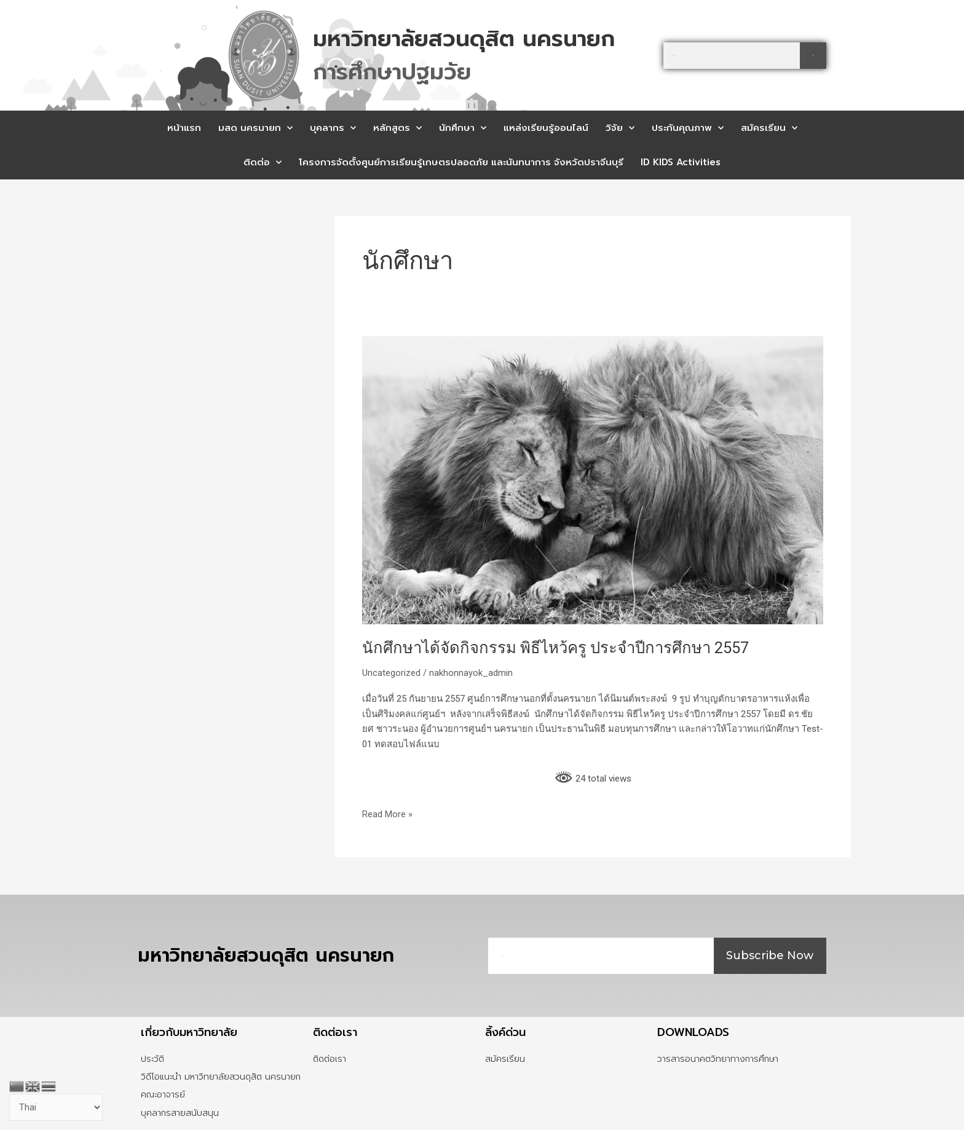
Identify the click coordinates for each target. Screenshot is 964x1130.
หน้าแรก (184, 128)
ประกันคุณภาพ (688, 128)
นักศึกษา (462, 128)
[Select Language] (56, 1107)
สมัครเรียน (769, 128)
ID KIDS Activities (681, 162)
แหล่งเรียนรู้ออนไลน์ (546, 128)
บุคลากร (333, 128)
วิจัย (620, 128)
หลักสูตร (397, 128)
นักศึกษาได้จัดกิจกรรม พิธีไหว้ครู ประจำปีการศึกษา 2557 (559, 647)
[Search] (813, 55)
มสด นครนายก (255, 128)
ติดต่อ (262, 162)
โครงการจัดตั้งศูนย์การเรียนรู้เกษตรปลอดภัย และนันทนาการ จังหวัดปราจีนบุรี (461, 162)
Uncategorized (391, 672)
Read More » (387, 813)
